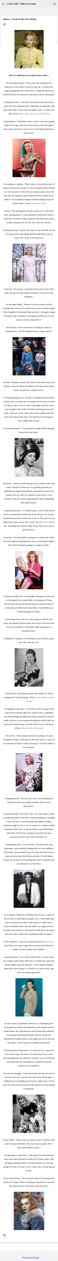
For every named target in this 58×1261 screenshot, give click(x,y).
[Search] (54, 4)
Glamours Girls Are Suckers (31, 728)
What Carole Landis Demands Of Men (34, 114)
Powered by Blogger (29, 1258)
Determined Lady (37, 203)
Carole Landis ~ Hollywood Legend (21, 4)
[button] (4, 24)
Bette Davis (44, 522)
